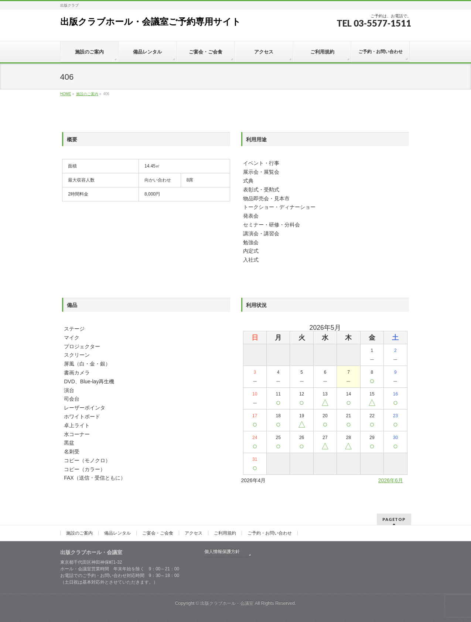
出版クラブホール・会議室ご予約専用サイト (150, 22)
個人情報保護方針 (222, 551)
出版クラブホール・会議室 (226, 603)
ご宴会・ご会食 (157, 533)
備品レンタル (117, 533)
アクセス (193, 533)
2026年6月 (390, 480)
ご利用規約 (225, 533)
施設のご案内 (79, 533)
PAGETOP (394, 519)
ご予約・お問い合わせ (270, 533)
